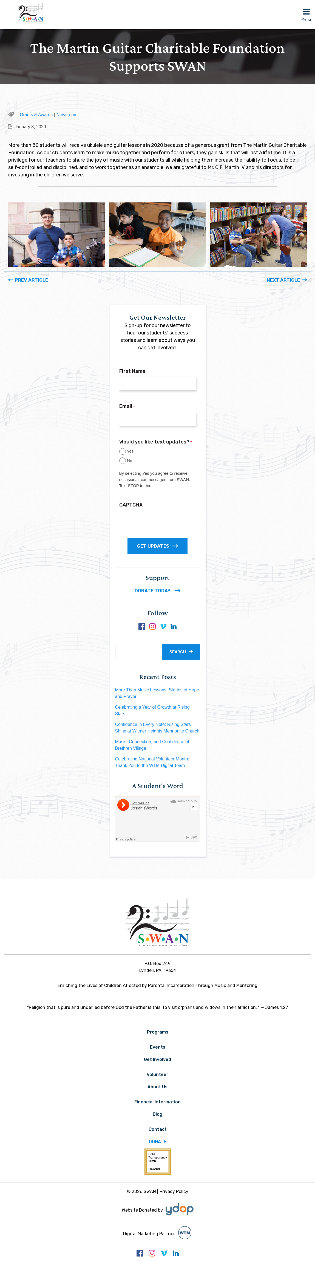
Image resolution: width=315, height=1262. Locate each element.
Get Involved (157, 1059)
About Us (157, 1086)
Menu (306, 19)
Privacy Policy (174, 1191)
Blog (157, 1114)
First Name (132, 371)
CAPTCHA (131, 505)
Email (127, 406)
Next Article (283, 280)
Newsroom (66, 114)
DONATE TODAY (157, 590)
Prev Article (31, 280)
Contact (158, 1129)
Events (157, 1047)
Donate (157, 1141)
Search (177, 651)
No (129, 460)
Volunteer (157, 1074)
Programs (157, 1032)
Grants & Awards (36, 114)
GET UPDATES (157, 546)
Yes (130, 451)
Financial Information (157, 1101)
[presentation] (161, 521)
